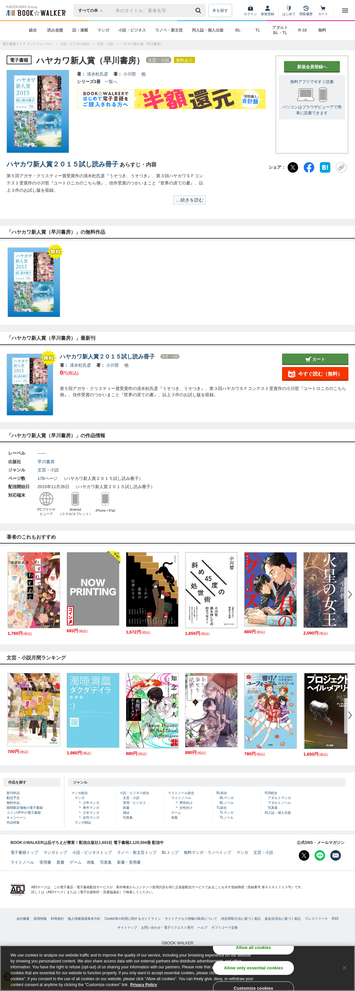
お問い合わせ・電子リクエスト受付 (167, 927)
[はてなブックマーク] (325, 167)
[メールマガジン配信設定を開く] (335, 855)
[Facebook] (309, 167)
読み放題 (55, 30)
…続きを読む (189, 200)
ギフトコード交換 (224, 927)
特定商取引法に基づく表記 (241, 918)
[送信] (199, 10)
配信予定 (13, 798)
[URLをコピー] (341, 167)
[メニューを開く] (345, 10)
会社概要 (23, 918)
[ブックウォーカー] (35, 10)
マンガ (103, 30)
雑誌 (126, 812)
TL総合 (221, 807)
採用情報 (40, 918)
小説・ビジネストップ (92, 852)
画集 (174, 817)
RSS (335, 918)
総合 (33, 30)
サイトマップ (127, 927)
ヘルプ (202, 927)
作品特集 (13, 822)
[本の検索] (92, 10)
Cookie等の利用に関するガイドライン (133, 918)
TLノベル (226, 817)
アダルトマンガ (279, 798)
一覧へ (111, 81)
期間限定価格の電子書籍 (25, 807)
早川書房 (46, 461)
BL (238, 30)
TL (257, 30)
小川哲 (129, 74)
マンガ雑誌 (83, 822)
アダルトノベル (279, 803)
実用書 (45, 862)
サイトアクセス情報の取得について (191, 918)
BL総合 (221, 793)
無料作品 (13, 803)
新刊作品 (13, 793)
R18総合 (271, 793)
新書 (126, 807)
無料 (322, 30)
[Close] (344, 969)
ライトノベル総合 (181, 793)
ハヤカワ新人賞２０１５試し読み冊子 (62, 164)
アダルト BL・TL (280, 30)
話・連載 (80, 30)
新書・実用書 (129, 862)
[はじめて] (289, 10)
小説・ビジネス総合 (134, 793)
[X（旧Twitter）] (293, 167)
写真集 (128, 817)
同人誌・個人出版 (208, 30)
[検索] (199, 10)
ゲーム (176, 812)
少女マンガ (91, 812)
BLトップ (170, 852)
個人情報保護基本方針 (84, 918)
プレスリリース (316, 918)
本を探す (220, 10)
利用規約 (57, 918)
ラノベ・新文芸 (169, 30)
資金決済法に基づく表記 (283, 918)
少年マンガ (91, 803)
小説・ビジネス (132, 30)
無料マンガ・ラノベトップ (207, 852)
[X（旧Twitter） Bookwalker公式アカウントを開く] (304, 855)
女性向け (186, 807)
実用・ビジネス (134, 803)
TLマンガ (226, 812)
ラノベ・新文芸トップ (136, 852)
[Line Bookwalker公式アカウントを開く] (320, 855)
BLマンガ (226, 798)
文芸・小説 (48, 469)
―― (41, 453)
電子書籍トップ (24, 852)
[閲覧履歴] (306, 10)
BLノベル (226, 803)
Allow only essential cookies (253, 969)
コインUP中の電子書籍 (24, 812)
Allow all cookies (253, 948)
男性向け (186, 803)
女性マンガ (91, 817)
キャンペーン (16, 817)
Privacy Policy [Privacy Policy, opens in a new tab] (143, 986)
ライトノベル (181, 798)
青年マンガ (91, 807)
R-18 (302, 30)
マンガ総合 (79, 793)
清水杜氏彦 (97, 74)
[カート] (323, 10)
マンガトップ (55, 852)
